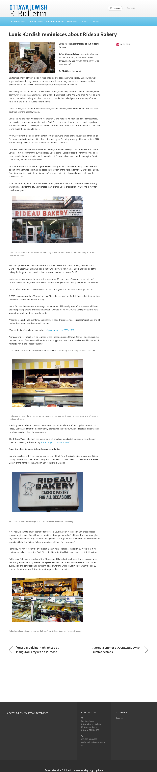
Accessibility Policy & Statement (27, 713)
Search (131, 8)
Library (95, 21)
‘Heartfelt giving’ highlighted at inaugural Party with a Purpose (34, 650)
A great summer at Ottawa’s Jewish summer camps (120, 650)
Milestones (72, 21)
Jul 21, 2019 (123, 44)
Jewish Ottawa (18, 21)
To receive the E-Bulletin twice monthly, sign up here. (74, 770)
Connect (115, 8)
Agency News (36, 21)
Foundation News (55, 21)
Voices (84, 21)
